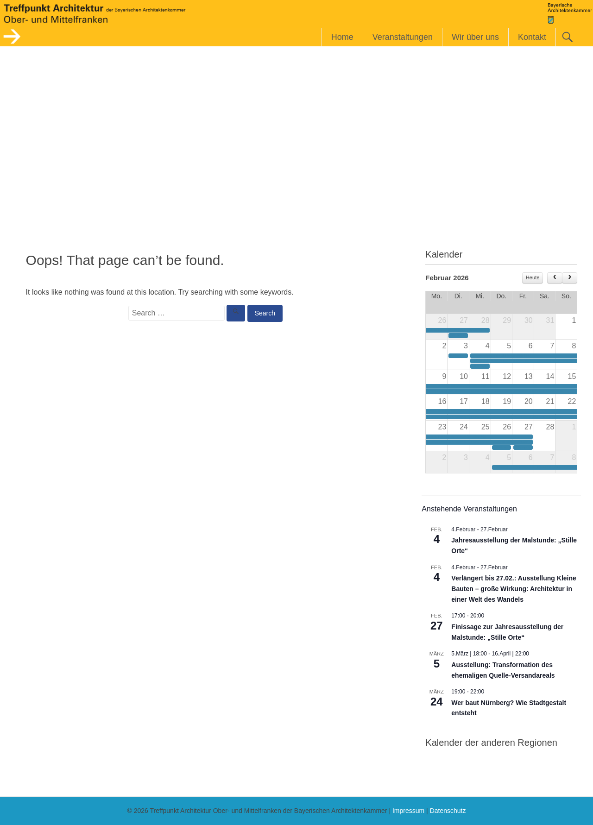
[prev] (554, 277)
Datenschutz (448, 810)
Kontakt (532, 37)
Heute (533, 277)
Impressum (408, 810)
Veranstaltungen (402, 37)
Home (342, 37)
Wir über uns (475, 37)
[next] (569, 277)
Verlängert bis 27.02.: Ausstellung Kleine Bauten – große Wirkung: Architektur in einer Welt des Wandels (513, 588)
